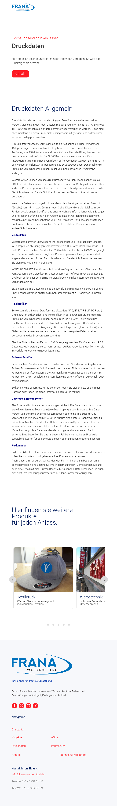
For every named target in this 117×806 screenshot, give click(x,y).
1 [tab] (48, 625)
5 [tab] (69, 625)
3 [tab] (58, 625)
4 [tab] (64, 625)
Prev (12, 579)
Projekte (17, 737)
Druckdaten (19, 746)
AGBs (54, 737)
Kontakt (20, 74)
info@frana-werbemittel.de (28, 774)
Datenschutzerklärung (73, 755)
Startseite (17, 729)
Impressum (58, 746)
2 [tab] (53, 625)
